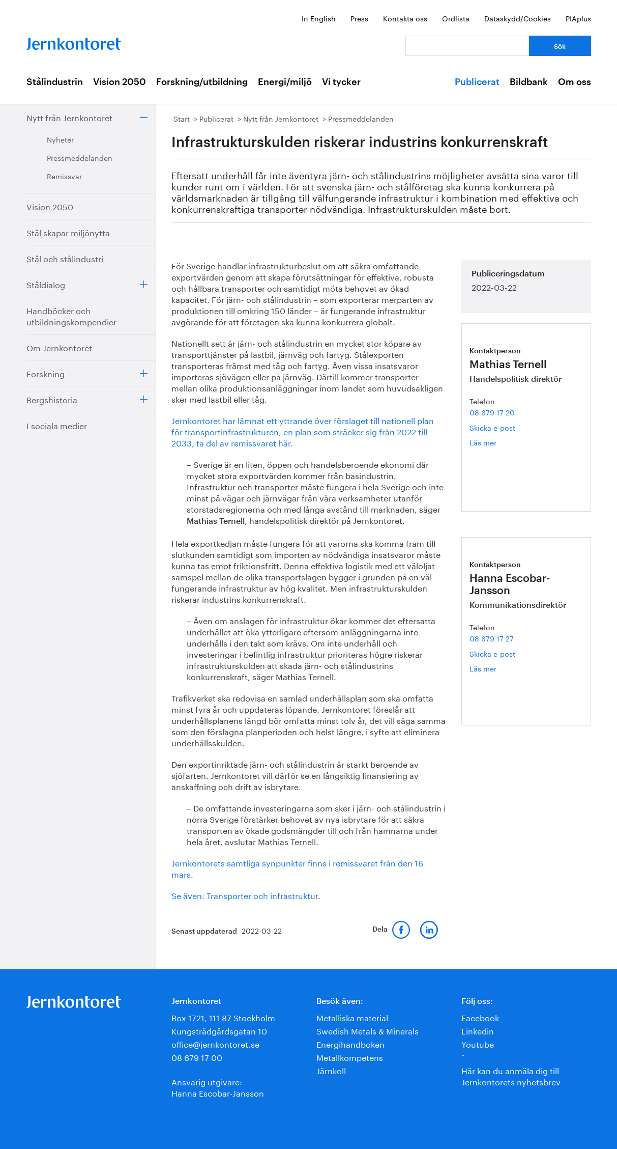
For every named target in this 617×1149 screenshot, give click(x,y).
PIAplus (578, 17)
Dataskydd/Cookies (517, 17)
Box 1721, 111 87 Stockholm (223, 1017)
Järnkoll (331, 1069)
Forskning (45, 373)
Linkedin (477, 1030)
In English (319, 17)
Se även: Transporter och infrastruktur (244, 894)
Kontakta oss (405, 17)
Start (181, 118)
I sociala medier (56, 424)
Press (359, 17)
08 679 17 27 (491, 637)
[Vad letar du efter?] (467, 46)
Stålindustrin (54, 82)
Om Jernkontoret (59, 347)
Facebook (480, 1017)
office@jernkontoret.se (215, 1043)
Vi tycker (341, 82)
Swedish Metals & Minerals (367, 1030)
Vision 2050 (119, 82)
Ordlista (455, 17)
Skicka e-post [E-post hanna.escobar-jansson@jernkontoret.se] (492, 653)
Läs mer (496, 442)
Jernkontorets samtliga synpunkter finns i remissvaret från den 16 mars (297, 868)
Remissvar (64, 175)
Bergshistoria (51, 399)
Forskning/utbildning (202, 82)
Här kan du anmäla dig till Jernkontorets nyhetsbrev (511, 1075)
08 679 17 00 (196, 1056)
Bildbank (529, 82)
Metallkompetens (349, 1056)
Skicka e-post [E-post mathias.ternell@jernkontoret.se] (492, 427)
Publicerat (477, 82)
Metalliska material (352, 1017)
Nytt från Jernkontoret (69, 116)
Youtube (477, 1043)
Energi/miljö (285, 82)
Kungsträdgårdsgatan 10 (219, 1030)
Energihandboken (350, 1043)
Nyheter (60, 139)
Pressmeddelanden (79, 157)
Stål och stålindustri (64, 257)
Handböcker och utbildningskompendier (71, 315)
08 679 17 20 (492, 411)
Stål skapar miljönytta (68, 232)
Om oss (574, 82)
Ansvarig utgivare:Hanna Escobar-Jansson (217, 1087)
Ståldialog (45, 283)
